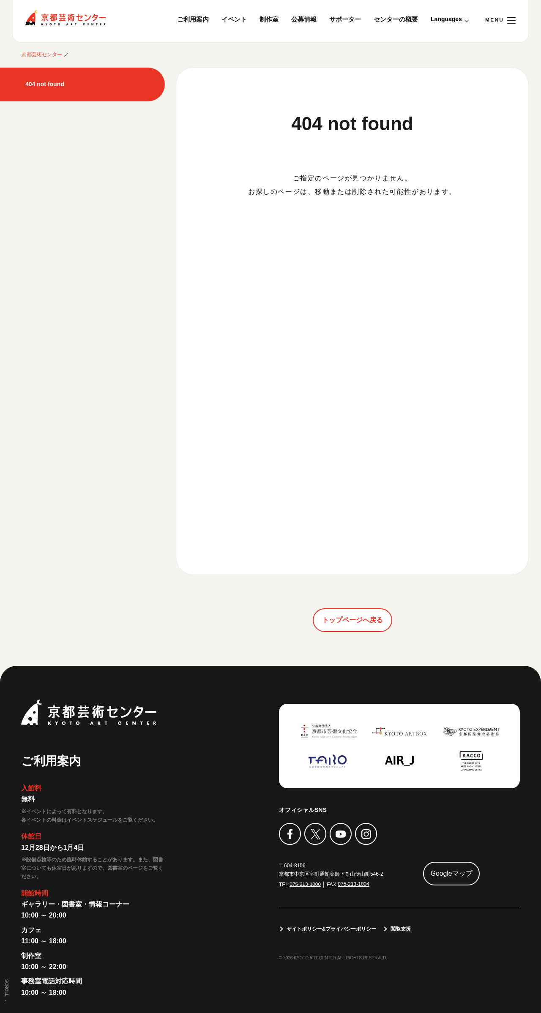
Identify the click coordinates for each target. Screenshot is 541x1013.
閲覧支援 (401, 929)
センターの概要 (396, 19)
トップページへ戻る (352, 620)
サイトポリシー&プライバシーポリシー (332, 929)
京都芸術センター (65, 17)
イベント (234, 19)
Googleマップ (452, 873)
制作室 (269, 19)
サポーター (345, 19)
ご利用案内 (193, 19)
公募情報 (304, 19)
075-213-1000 (305, 884)
